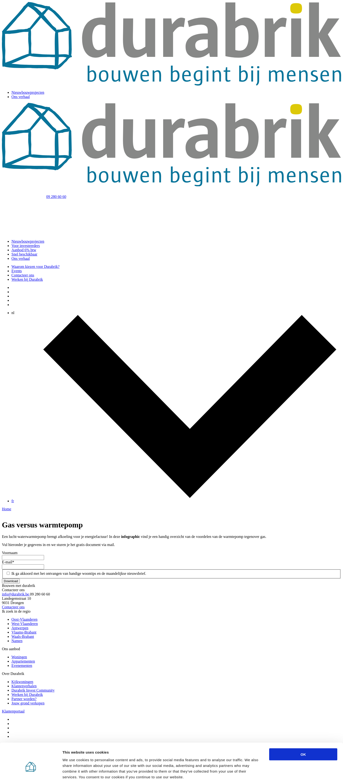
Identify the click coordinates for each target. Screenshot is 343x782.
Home (6, 509)
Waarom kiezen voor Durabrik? (35, 267)
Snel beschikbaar (24, 254)
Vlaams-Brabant (23, 632)
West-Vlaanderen (24, 624)
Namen (16, 641)
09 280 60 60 (56, 197)
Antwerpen (19, 628)
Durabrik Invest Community (33, 690)
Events (16, 271)
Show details (250, 773)
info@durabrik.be (16, 594)
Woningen (19, 657)
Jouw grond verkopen (28, 703)
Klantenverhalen (24, 686)
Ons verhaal (20, 97)
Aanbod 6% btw (23, 250)
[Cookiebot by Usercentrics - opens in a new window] (31, 772)
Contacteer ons (22, 275)
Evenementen (21, 666)
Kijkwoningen (22, 682)
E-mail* (8, 562)
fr (12, 501)
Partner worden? (23, 699)
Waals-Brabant (22, 636)
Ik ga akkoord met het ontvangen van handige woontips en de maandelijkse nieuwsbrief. (78, 573)
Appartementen (23, 661)
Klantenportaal (13, 711)
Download (11, 581)
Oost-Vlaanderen (24, 619)
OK (303, 731)
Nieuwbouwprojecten (27, 92)
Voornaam (9, 553)
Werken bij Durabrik (27, 279)
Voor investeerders (25, 246)
